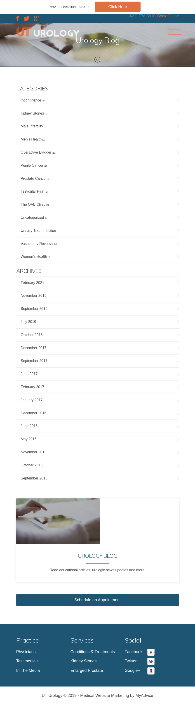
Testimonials (27, 661)
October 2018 (32, 335)
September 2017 (34, 361)
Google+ (132, 670)
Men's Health (31, 139)
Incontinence (31, 100)
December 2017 (34, 348)
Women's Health (34, 256)
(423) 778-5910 (141, 16)
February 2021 (32, 283)
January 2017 (32, 400)
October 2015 (32, 465)
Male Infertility (32, 126)
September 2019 (34, 309)
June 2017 (29, 374)
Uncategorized (32, 217)
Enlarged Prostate (86, 670)
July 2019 (28, 322)
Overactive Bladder (36, 152)
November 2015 (34, 452)
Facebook (134, 652)
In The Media (28, 670)
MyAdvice (144, 695)
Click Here (117, 7)
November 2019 (34, 295)
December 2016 (34, 413)
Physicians (26, 652)
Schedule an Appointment (97, 600)
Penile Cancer (32, 165)
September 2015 (34, 478)
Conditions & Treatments (92, 652)
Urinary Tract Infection (38, 231)
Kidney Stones (32, 113)
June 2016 (29, 426)
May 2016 (29, 439)
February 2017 (32, 387)
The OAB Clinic (33, 204)
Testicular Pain (32, 191)
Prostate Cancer (34, 178)
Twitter (131, 661)
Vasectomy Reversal (37, 244)
